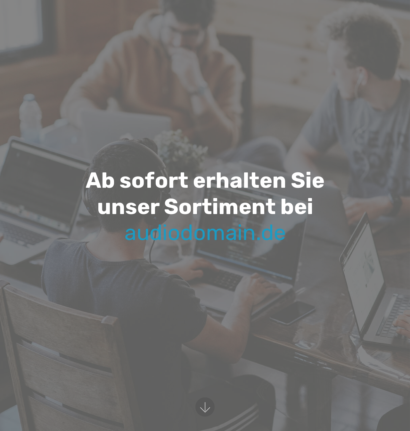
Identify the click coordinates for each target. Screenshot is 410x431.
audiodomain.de (205, 232)
